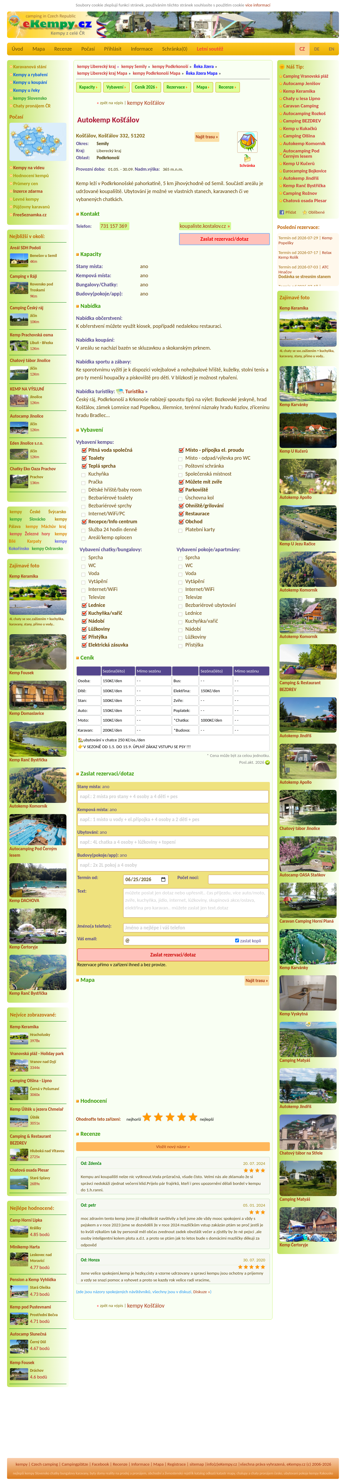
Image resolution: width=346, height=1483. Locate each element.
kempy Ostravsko (47, 548)
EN (331, 49)
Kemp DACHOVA (24, 900)
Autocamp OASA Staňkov (302, 875)
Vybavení (114, 87)
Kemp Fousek (21, 672)
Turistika (134, 391)
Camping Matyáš (295, 1060)
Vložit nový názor (173, 1146)
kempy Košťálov (145, 102)
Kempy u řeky (26, 90)
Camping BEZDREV (302, 121)
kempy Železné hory (30, 534)
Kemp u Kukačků (300, 128)
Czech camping (44, 1464)
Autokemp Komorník (28, 806)
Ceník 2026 (145, 87)
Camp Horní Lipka (26, 1220)
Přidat (290, 212)
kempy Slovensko (30, 98)
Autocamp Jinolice (26, 416)
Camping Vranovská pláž (305, 76)
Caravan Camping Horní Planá (307, 921)
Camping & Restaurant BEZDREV (30, 1140)
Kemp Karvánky (294, 404)
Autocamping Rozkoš (304, 113)
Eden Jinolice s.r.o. (27, 443)
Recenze (63, 49)
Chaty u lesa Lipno (301, 98)
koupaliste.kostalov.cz (203, 226)
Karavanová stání (29, 66)
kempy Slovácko (27, 519)
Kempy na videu (28, 167)
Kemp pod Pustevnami (30, 1307)
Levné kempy (26, 199)
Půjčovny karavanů (31, 207)
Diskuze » (201, 1291)
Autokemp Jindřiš (301, 178)
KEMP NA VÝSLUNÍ (27, 389)
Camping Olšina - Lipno (31, 1080)
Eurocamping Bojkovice (304, 171)
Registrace (177, 1464)
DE (317, 49)
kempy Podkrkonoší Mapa (156, 73)
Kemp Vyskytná (294, 1014)
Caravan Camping (301, 106)
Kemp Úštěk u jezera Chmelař (36, 1109)
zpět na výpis (111, 102)
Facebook (100, 1464)
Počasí (88, 49)
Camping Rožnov (300, 193)
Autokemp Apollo (296, 497)
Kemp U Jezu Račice (297, 544)
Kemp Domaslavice (26, 713)
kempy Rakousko (321, 1473)
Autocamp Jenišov (301, 83)
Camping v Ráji (23, 276)
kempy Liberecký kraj (96, 66)
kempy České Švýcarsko (38, 511)
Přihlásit (112, 49)
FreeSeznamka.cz (29, 214)
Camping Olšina (299, 136)
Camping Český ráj (26, 307)
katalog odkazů (205, 1473)
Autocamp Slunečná (28, 1334)
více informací (257, 5)
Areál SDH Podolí (25, 247)
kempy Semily (134, 66)
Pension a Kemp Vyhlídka (33, 1279)
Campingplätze (75, 1464)
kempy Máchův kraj (46, 526)
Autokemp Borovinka (297, 261)
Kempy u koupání (30, 82)
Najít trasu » (207, 137)
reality (110, 1473)
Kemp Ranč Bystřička (28, 760)
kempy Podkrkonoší (170, 66)
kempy (21, 1464)
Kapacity (87, 87)
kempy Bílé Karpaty (38, 537)
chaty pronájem (262, 1473)
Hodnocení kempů (31, 175)
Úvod (17, 49)
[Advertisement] (38, 1423)
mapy (231, 1473)
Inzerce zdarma (28, 191)
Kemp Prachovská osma (31, 335)
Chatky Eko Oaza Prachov (33, 468)
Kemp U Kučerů (299, 163)
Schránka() (175, 49)
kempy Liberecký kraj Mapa (102, 73)
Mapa (38, 49)
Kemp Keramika (23, 576)
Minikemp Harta (25, 1247)
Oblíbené (316, 212)
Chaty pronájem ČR (32, 106)
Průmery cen (25, 183)
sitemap (197, 1464)
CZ (302, 49)
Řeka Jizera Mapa (201, 73)
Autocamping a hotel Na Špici (304, 280)
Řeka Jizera (204, 66)
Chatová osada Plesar (29, 1170)
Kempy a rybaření (30, 74)
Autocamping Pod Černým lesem (301, 153)
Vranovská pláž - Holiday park (37, 1053)
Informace (142, 49)
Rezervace (176, 87)
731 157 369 (114, 226)
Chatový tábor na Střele (301, 1153)
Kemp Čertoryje (23, 947)
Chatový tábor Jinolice (30, 360)
